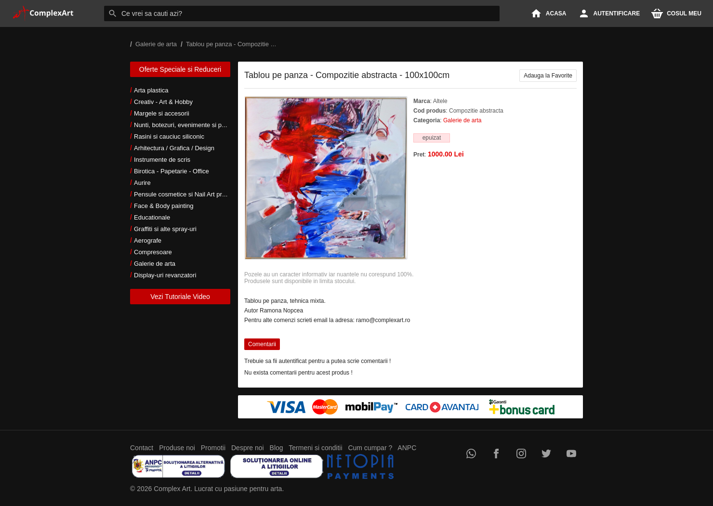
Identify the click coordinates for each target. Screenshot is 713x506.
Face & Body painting (164, 205)
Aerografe (147, 240)
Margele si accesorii (161, 113)
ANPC (406, 448)
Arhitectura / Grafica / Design (174, 148)
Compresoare (153, 252)
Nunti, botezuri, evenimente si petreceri (188, 125)
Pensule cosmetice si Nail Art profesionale (192, 194)
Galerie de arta (154, 263)
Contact (141, 448)
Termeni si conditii (315, 448)
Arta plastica (151, 90)
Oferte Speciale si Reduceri (180, 69)
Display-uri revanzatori (165, 275)
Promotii (213, 448)
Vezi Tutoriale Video (180, 296)
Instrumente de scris (162, 159)
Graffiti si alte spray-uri (165, 229)
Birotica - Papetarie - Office (171, 171)
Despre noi (247, 448)
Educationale (152, 217)
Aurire (142, 182)
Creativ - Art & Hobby (163, 101)
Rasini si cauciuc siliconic (169, 136)
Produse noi (177, 448)
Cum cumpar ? (370, 448)
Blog (276, 448)
